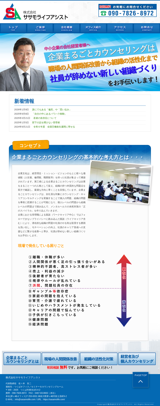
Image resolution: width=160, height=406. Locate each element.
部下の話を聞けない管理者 (46, 122)
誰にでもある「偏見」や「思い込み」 (51, 109)
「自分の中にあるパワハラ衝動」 (49, 113)
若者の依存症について (45, 118)
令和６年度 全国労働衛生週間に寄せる (54, 126)
